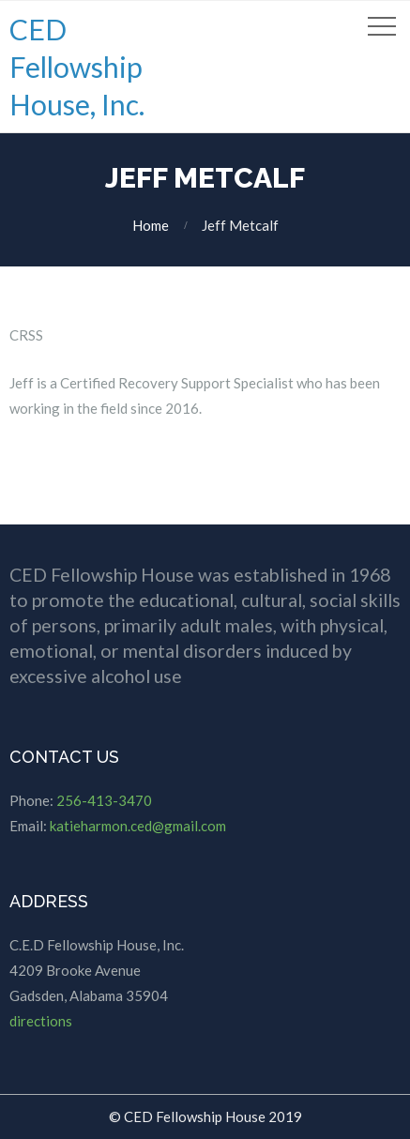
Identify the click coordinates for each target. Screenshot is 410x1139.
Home (150, 225)
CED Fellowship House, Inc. (76, 66)
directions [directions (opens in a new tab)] (40, 1020)
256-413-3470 (104, 800)
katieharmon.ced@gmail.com (138, 825)
